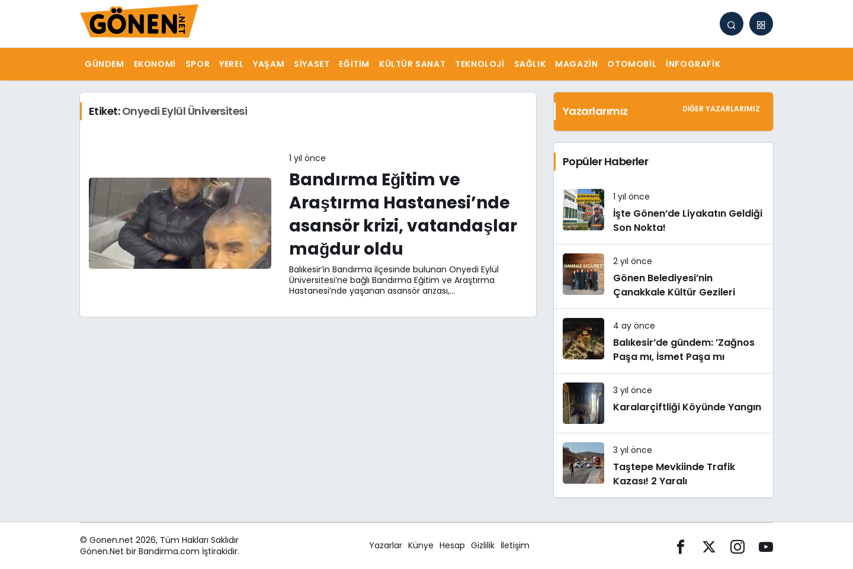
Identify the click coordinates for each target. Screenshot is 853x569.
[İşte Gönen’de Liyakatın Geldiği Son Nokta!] (663, 212)
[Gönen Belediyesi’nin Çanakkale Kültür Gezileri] (663, 276)
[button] (761, 24)
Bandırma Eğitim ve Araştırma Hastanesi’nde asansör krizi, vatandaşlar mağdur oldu (403, 214)
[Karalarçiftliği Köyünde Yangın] (663, 403)
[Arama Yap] (731, 24)
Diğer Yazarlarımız (721, 109)
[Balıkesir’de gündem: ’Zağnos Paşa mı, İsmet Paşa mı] (663, 341)
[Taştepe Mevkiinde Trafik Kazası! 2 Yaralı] (663, 465)
